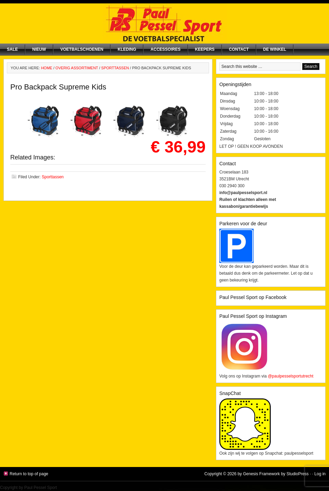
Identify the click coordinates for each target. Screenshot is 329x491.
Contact (239, 49)
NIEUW (39, 49)
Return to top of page (29, 473)
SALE (12, 49)
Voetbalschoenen (81, 49)
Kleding (127, 49)
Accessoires (165, 49)
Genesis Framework (261, 473)
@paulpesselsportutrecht (290, 376)
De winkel (274, 49)
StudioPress (298, 473)
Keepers (205, 49)
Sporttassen (53, 177)
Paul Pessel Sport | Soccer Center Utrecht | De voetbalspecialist (164, 23)
